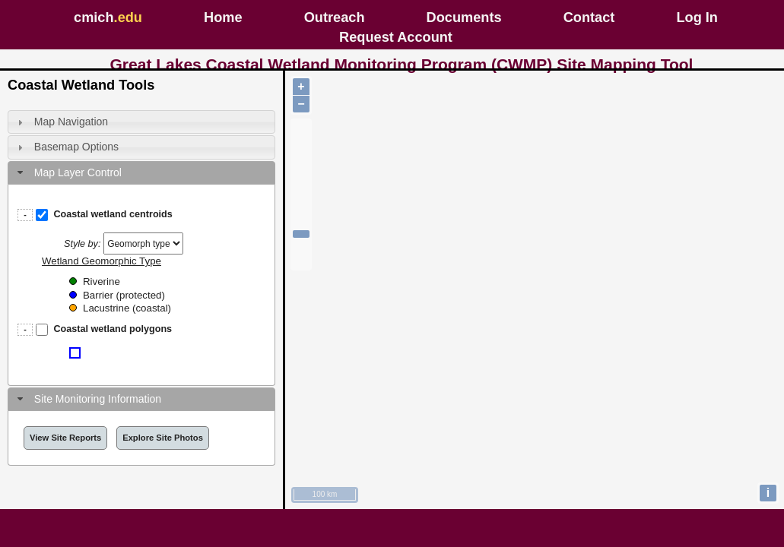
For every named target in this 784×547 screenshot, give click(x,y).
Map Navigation (71, 121)
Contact (589, 17)
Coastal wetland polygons (112, 329)
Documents (464, 17)
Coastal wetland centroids (112, 214)
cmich (108, 17)
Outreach (334, 17)
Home (223, 17)
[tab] (141, 122)
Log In (697, 17)
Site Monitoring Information (97, 399)
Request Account (395, 37)
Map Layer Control (78, 172)
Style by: (82, 244)
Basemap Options (76, 147)
